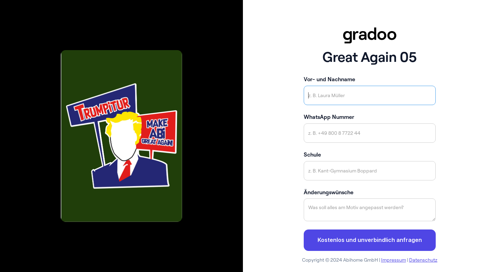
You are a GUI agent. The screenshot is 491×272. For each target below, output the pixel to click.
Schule (312, 154)
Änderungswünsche (328, 192)
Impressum (393, 260)
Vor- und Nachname (329, 79)
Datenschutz (423, 260)
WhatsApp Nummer (329, 116)
